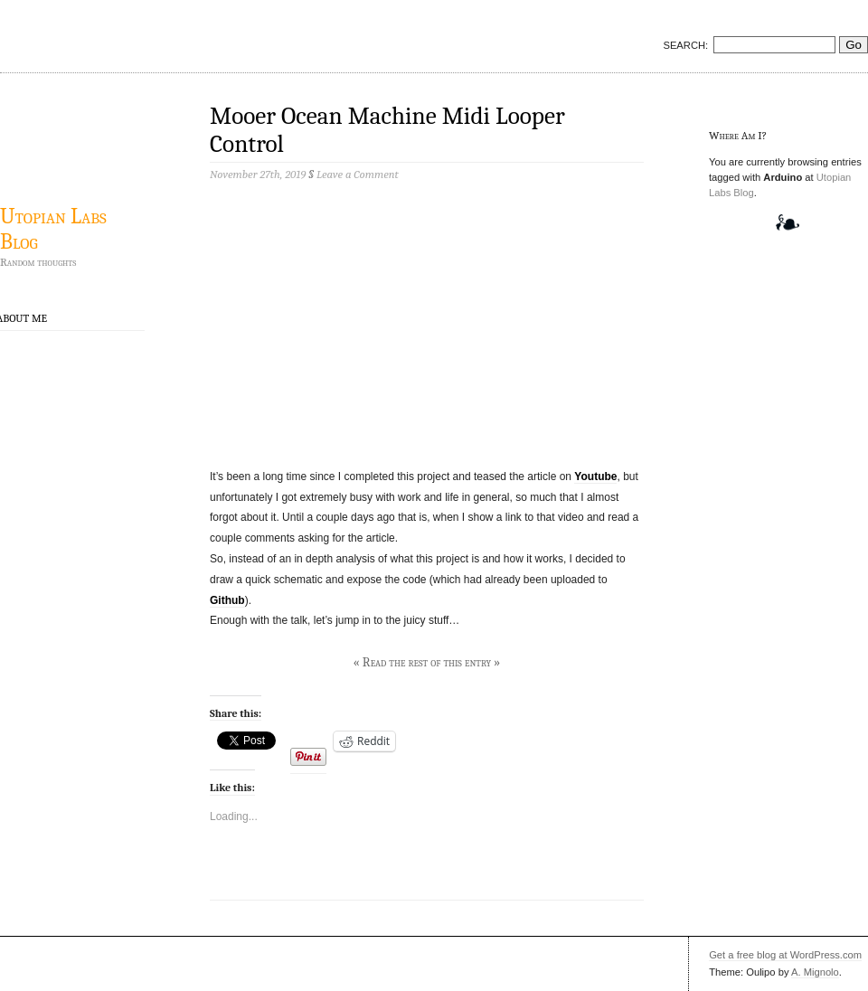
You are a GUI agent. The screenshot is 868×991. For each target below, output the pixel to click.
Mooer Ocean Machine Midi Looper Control (387, 130)
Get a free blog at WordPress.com (785, 954)
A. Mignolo (815, 972)
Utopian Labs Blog (53, 228)
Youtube (595, 476)
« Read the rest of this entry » (427, 662)
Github (227, 600)
